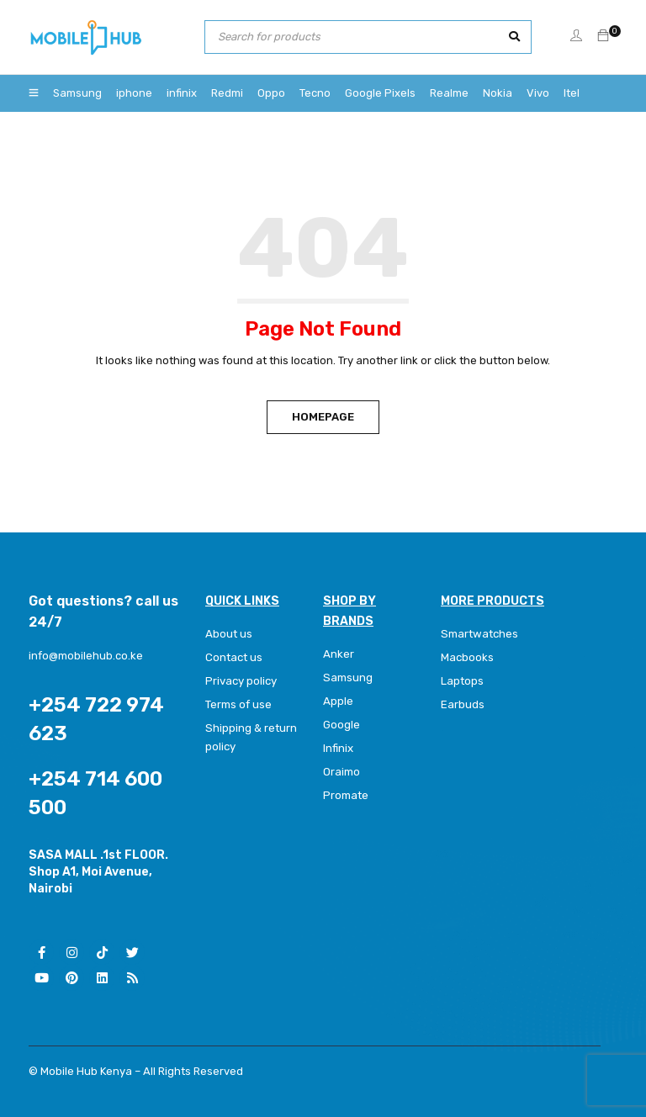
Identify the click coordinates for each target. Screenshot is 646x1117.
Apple (338, 701)
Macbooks (467, 657)
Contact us (233, 657)
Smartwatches (480, 633)
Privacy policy (241, 681)
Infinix (338, 748)
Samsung (347, 677)
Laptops (462, 681)
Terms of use (238, 704)
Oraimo (341, 771)
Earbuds (462, 704)
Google (341, 724)
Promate (345, 795)
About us (228, 633)
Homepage (323, 416)
